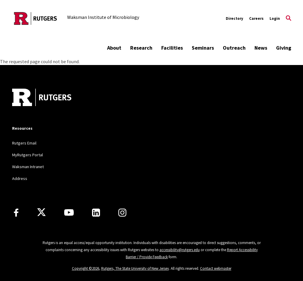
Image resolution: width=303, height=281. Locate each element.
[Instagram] (122, 213)
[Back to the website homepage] (35, 18)
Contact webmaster (215, 268)
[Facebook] (16, 213)
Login (275, 18)
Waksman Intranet (28, 166)
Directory (234, 18)
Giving (283, 47)
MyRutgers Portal (27, 154)
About (114, 47)
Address (19, 178)
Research (141, 47)
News (260, 47)
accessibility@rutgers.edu (179, 249)
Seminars (203, 47)
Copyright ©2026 (85, 268)
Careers (256, 18)
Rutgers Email (24, 143)
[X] (41, 212)
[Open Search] (288, 18)
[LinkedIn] (96, 213)
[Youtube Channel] (69, 212)
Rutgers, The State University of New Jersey (135, 268)
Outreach (234, 47)
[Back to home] (41, 98)
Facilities (172, 47)
